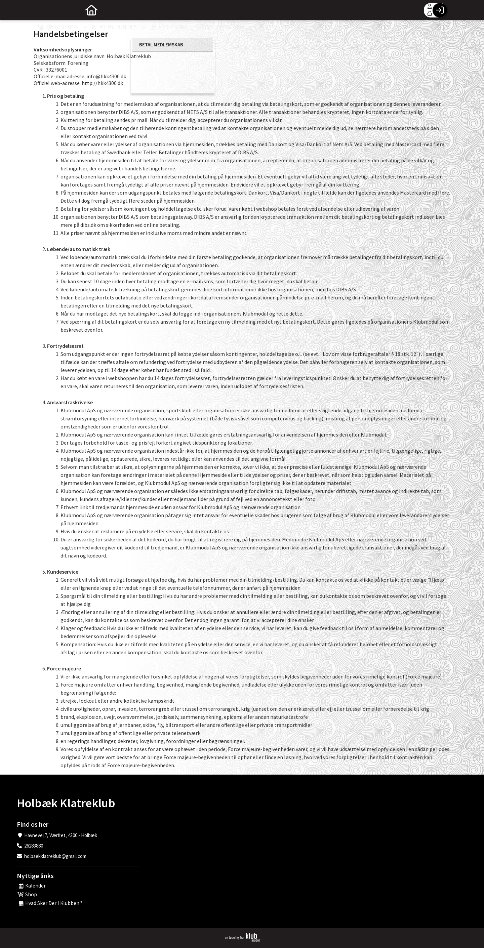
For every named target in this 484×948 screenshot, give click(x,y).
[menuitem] (44, 10)
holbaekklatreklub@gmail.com (55, 856)
